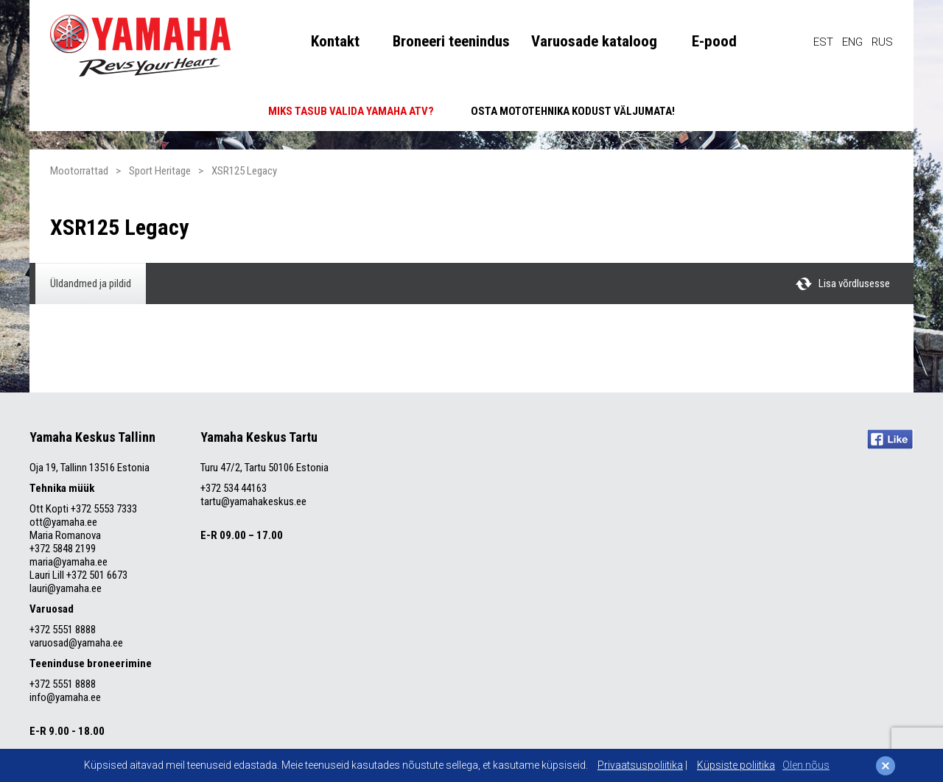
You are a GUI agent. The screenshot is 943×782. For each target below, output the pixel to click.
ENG (852, 42)
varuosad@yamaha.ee (77, 642)
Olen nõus (806, 765)
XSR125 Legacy (244, 170)
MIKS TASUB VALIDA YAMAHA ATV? (351, 111)
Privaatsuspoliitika (640, 765)
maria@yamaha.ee (68, 561)
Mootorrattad (79, 170)
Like (890, 439)
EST (823, 42)
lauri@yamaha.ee (65, 588)
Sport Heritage (160, 170)
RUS (882, 42)
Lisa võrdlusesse (854, 283)
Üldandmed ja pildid (90, 283)
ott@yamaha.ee (63, 522)
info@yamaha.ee (65, 697)
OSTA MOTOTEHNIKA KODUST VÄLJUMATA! (573, 111)
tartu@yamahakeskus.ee (253, 501)
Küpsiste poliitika (736, 765)
